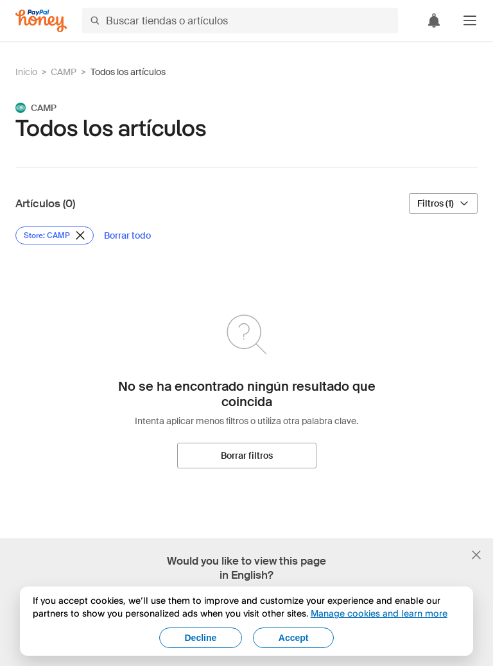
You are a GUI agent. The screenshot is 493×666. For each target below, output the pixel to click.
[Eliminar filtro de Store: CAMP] (54, 235)
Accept (294, 638)
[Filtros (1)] (443, 203)
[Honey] (41, 21)
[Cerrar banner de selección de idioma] (476, 555)
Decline (201, 638)
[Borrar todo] (127, 235)
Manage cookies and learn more (379, 613)
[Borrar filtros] (246, 455)
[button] (470, 20)
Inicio (26, 72)
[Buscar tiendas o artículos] (240, 20)
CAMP (63, 72)
